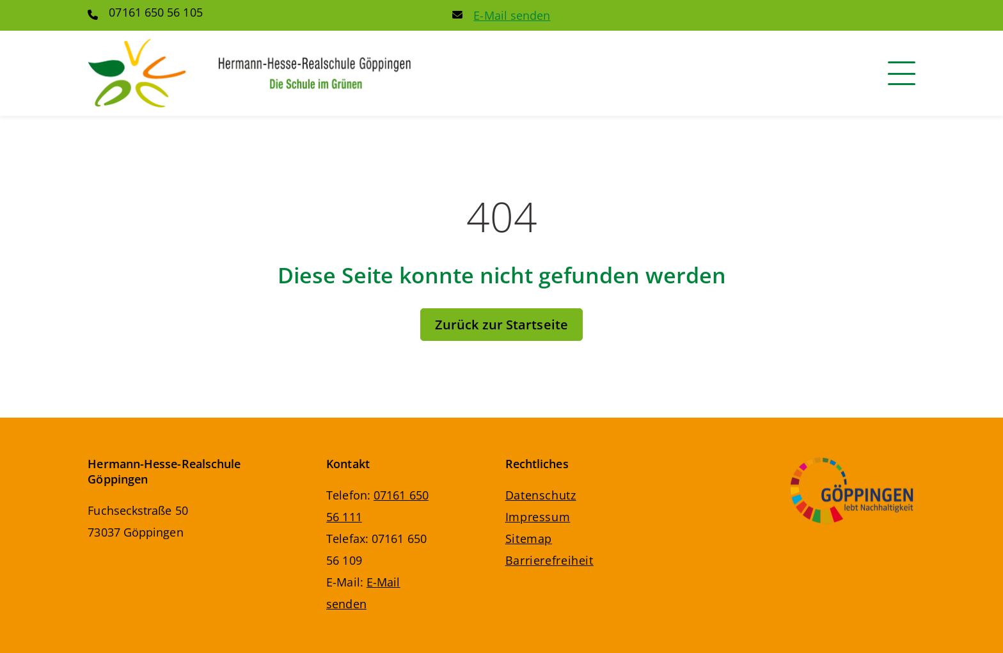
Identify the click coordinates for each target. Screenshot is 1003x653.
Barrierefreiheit (549, 560)
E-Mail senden (511, 15)
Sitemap (528, 538)
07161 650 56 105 (155, 12)
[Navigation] (901, 73)
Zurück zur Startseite (501, 324)
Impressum (538, 516)
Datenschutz (540, 495)
